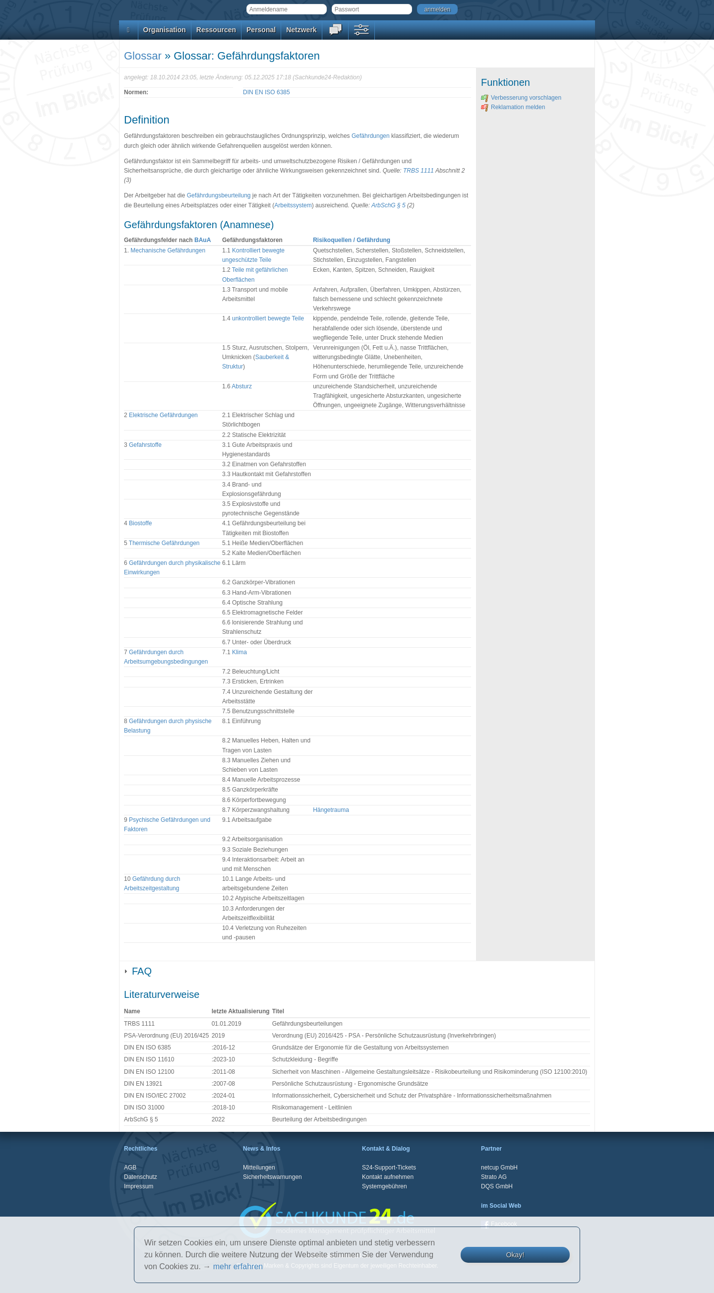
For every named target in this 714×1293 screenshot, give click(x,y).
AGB (130, 1167)
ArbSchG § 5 (388, 205)
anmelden (437, 9)
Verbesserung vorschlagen (521, 97)
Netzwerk (301, 30)
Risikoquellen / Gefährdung (351, 240)
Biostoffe (140, 523)
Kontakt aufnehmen (388, 1176)
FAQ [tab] (138, 971)
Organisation (164, 30)
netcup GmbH (499, 1167)
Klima (239, 652)
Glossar (143, 56)
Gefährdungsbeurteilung (219, 195)
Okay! (515, 1255)
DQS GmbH (497, 1186)
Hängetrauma (331, 809)
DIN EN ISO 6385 (266, 92)
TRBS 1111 (418, 170)
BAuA (202, 240)
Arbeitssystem (292, 205)
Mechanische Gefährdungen (167, 250)
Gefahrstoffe (145, 444)
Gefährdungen (371, 135)
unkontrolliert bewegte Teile (268, 318)
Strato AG (494, 1176)
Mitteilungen (259, 1167)
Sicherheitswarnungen (272, 1176)
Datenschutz (140, 1176)
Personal (261, 30)
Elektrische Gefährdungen (163, 415)
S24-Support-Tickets (389, 1167)
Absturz (242, 386)
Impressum (138, 1186)
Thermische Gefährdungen (164, 543)
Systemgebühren (384, 1186)
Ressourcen (216, 30)
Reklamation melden (513, 107)
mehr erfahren (238, 1266)
